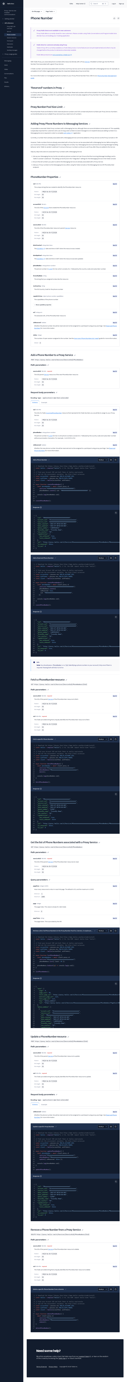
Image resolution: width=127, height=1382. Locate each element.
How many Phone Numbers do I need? (86, 338)
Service (87, 62)
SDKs (71, 4)
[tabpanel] (75, 429)
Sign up (121, 4)
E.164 (51, 269)
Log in (114, 4)
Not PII (115, 184)
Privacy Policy (53, 1367)
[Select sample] (103, 460)
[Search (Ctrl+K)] (98, 3)
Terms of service (41, 1367)
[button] (11, 19)
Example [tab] (44, 402)
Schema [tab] (35, 402)
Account (46, 208)
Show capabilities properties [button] (42, 305)
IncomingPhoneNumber (54, 413)
